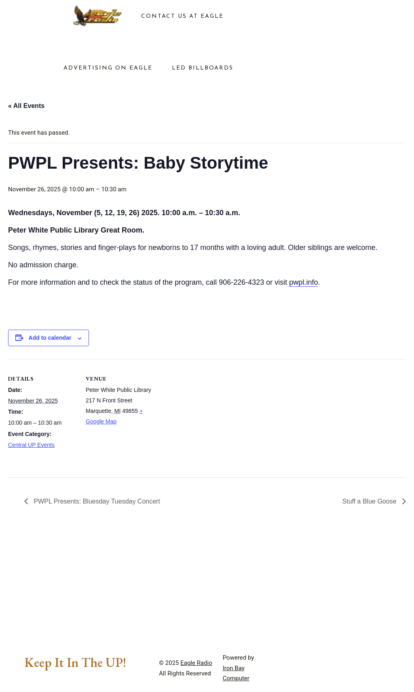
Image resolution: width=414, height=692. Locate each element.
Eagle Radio (196, 663)
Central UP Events (31, 445)
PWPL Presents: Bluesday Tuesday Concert (96, 501)
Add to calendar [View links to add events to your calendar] (50, 337)
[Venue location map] (206, 415)
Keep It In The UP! (75, 662)
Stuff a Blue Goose (370, 501)
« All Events (26, 105)
